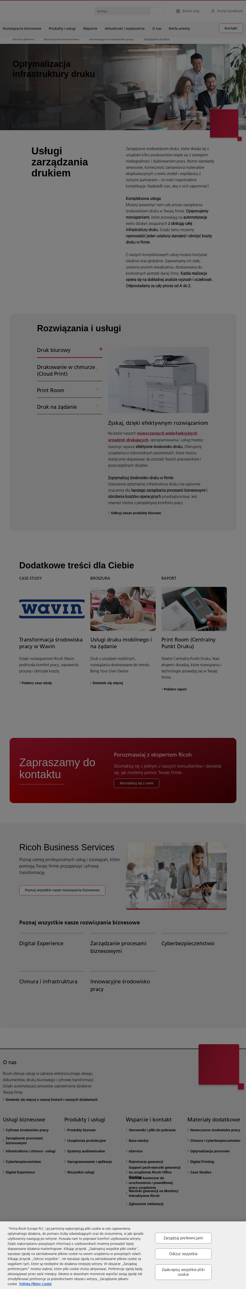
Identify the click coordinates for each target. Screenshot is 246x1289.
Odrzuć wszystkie (183, 1253)
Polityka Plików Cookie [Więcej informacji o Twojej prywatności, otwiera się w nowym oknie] (35, 1284)
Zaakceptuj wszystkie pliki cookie (183, 1272)
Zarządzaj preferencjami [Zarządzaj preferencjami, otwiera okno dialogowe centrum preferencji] (183, 1238)
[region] (123, 1255)
